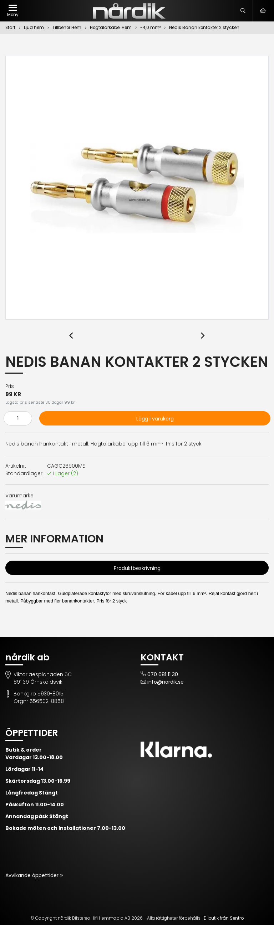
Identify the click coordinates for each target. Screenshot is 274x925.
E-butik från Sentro (224, 918)
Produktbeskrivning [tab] (137, 568)
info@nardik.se (165, 681)
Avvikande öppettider (32, 875)
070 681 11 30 (162, 674)
